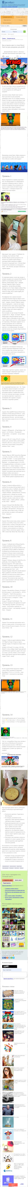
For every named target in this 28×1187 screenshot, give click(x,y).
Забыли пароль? (11, 34)
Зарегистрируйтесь (7, 885)
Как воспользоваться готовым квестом (15, 890)
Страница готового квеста (11, 888)
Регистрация (3, 34)
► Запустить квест (8, 880)
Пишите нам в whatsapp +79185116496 (9, 6)
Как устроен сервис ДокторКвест (13, 895)
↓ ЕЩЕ (22, 1184)
